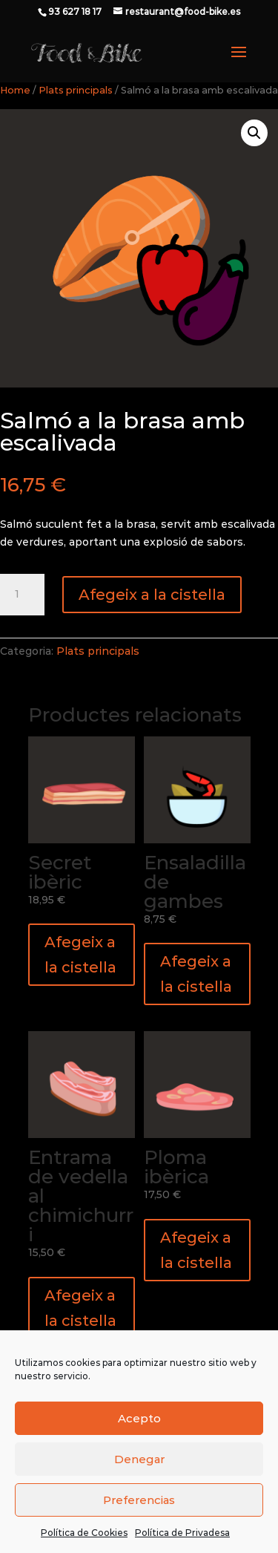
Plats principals (76, 90)
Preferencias (139, 1500)
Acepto (139, 1418)
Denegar (139, 1459)
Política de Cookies (84, 1532)
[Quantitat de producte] (22, 594)
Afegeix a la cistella (152, 595)
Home (15, 90)
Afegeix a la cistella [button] (80, 954)
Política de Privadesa (182, 1532)
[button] (254, 133)
